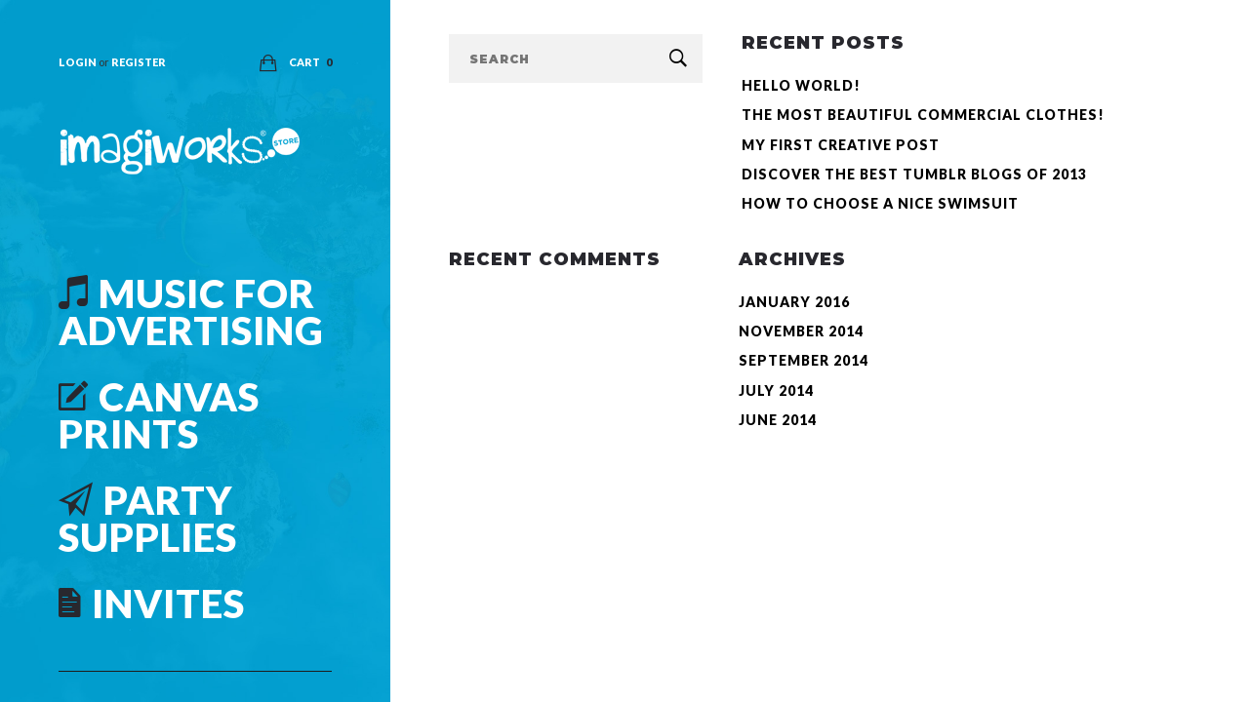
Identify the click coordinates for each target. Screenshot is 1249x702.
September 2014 (803, 360)
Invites (152, 603)
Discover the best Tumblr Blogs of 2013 (914, 174)
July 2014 (776, 390)
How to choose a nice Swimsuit (880, 203)
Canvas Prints (159, 415)
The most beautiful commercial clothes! (923, 114)
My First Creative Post (841, 144)
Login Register (112, 62)
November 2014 (801, 331)
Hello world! (801, 85)
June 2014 (778, 419)
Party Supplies (148, 519)
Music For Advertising (191, 312)
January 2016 (794, 301)
